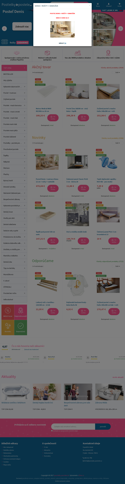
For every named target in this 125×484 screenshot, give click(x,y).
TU (65, 43)
